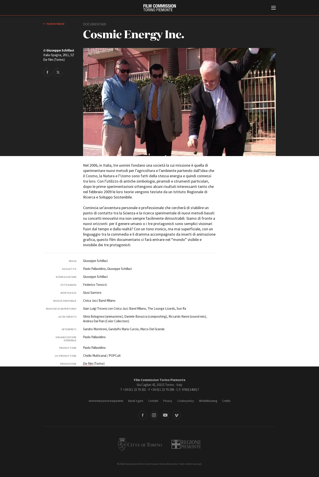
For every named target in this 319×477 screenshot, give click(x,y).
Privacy (167, 401)
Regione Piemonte (186, 444)
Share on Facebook (47, 71)
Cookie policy (185, 401)
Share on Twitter (58, 71)
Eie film (88, 363)
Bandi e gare (135, 401)
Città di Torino (140, 444)
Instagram (154, 415)
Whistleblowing (208, 401)
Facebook (142, 415)
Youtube (165, 415)
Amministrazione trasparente (106, 401)
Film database (55, 23)
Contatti (153, 401)
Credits (226, 401)
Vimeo (176, 415)
